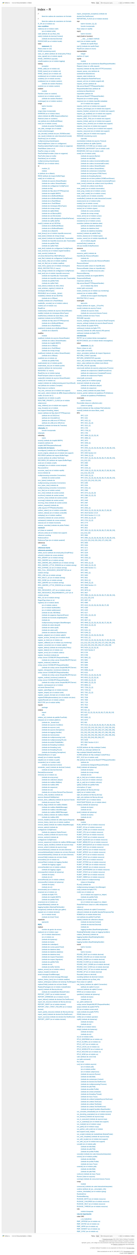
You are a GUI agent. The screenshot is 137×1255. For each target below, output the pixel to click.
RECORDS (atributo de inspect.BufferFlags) (53, 455)
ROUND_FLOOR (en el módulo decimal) (91, 962)
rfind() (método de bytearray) (87, 767)
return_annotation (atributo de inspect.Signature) (93, 353)
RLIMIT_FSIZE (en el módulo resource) (90, 837)
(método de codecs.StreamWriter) (92, 168)
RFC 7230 (84, 690)
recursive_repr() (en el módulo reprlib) (51, 470)
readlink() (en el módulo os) (47, 358)
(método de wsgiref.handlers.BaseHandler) (95, 1109)
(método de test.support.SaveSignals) (94, 296)
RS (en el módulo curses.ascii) (87, 1009)
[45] (96, 735)
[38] (106, 732)
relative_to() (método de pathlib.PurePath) (52, 717)
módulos (126, 3)
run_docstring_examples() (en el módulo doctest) (94, 1114)
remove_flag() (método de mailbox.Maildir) (52, 805)
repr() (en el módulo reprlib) (86, 41)
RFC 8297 (84, 715)
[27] (103, 645)
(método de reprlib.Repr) (89, 44)
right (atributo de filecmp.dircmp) (88, 790)
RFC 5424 (84, 647)
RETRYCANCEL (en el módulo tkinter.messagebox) (95, 341)
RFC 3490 (84, 565)
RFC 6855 (84, 682)
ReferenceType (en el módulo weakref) (51, 540)
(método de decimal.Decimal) (52, 39)
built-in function (47, 106)
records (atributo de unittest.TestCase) (51, 458)
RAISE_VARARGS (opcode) (48, 59)
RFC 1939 (84, 443)
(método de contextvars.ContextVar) (93, 171)
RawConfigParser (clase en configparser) (52, 143)
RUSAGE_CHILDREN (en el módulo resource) (93, 1201)
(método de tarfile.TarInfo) (51, 967)
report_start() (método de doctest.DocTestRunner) (55, 1014)
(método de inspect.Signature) (52, 959)
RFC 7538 (84, 697)
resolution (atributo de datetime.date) (89, 223)
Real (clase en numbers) (46, 388)
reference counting (44, 535)
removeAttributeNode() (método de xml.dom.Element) (56, 852)
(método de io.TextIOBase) (51, 203)
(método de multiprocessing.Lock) (53, 737)
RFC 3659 (84, 588)
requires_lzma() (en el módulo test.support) (92, 126)
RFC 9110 (84, 725)
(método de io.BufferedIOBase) (52, 196)
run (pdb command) (84, 1059)
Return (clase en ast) (84, 348)
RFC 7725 (84, 702)
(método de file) (47, 188)
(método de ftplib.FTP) (49, 894)
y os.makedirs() (86, 1219)
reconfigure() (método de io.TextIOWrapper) (53, 450)
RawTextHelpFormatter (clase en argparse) (53, 153)
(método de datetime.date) (51, 949)
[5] (100, 448)
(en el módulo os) (48, 937)
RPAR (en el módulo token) (86, 992)
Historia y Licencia (118, 1244)
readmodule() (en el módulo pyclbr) (50, 363)
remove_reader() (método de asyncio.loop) (52, 834)
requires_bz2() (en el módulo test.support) (91, 106)
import (44, 712)
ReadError (41, 308)
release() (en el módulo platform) (49, 720)
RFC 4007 (84, 600)
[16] (99, 480)
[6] (103, 448)
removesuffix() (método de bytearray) (51, 882)
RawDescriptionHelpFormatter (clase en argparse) (55, 146)
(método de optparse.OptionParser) (54, 832)
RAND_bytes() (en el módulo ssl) (49, 71)
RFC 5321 (84, 637)
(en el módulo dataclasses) (51, 934)
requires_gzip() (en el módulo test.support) (91, 116)
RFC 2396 (84, 495)
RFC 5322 (84, 640)
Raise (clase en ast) (45, 49)
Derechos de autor (108, 1239)
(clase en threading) (88, 882)
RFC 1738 (84, 430)
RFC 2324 (84, 485)
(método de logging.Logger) (51, 864)
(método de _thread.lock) (50, 722)
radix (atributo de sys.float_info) (49, 34)
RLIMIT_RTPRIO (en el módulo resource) (91, 862)
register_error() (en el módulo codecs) (51, 652)
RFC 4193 (84, 610)
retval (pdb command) (84, 378)
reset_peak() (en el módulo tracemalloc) (90, 188)
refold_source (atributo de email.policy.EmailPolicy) (55, 553)
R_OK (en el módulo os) (46, 24)
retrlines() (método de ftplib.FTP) (88, 333)
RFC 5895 (84, 665)
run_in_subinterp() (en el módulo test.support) (93, 1122)
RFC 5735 (84, 652)
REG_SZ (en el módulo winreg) (49, 597)
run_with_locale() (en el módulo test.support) (92, 1139)
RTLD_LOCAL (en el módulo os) (88, 1047)
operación (45, 922)
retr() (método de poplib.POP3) (87, 325)
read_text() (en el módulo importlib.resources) (54, 273)
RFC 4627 (84, 620)
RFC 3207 (84, 550)
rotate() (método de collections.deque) (90, 919)
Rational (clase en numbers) (47, 118)
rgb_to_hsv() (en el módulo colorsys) (89, 780)
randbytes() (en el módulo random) (50, 81)
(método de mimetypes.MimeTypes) (54, 206)
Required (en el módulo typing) (87, 98)
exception (45, 66)
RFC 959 (84, 745)
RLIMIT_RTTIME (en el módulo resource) (91, 864)
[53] (89, 737)
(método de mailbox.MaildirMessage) (54, 807)
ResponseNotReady (84, 278)
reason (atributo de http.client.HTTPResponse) (54, 413)
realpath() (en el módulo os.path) (49, 398)
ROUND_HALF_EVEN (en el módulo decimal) (93, 967)
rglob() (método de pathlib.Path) (88, 785)
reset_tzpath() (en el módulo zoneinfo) (90, 196)
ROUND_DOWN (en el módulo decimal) (91, 959)
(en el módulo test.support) (90, 103)
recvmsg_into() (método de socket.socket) (52, 503)
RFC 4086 (84, 602)
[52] (85, 737)
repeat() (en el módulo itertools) (49, 912)
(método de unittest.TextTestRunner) (93, 1106)
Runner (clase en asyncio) (86, 1176)
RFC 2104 (84, 468)
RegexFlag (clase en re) (46, 600)
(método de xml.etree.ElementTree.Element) (57, 792)
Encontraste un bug (129, 1251)
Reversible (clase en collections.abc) (89, 403)
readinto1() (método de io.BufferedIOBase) (52, 328)
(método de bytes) (48, 874)
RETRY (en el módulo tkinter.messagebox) (91, 338)
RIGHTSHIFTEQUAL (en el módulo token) (91, 802)
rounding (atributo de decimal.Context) (90, 977)
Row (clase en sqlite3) (84, 982)
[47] (103, 735)
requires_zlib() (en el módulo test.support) (91, 133)
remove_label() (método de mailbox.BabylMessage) (56, 825)
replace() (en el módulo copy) (48, 932)
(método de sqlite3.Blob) (50, 211)
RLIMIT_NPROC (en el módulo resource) (91, 852)
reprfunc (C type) (83, 56)
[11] (82, 450)
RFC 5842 (84, 657)
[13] (89, 450)
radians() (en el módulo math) (48, 29)
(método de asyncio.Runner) (90, 1074)
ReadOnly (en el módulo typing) (49, 373)
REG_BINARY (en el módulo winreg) (50, 558)
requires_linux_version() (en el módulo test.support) (95, 123)
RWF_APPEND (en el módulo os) (88, 1221)
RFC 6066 (84, 670)
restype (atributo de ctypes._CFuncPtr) (90, 306)
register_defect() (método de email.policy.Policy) (54, 647)
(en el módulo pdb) (87, 1067)
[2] (95, 24)
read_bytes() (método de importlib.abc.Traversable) (55, 238)
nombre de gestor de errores (52, 929)
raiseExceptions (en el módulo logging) (51, 61)
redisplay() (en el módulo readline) (50, 515)
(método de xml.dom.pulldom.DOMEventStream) (98, 178)
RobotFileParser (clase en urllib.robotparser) (92, 904)
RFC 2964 (84, 535)
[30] (113, 730)
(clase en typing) (86, 405)
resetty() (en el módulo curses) (87, 203)
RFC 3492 (84, 573)
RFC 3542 (84, 580)
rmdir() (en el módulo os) (85, 892)
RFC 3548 (84, 582)
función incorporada (49, 430)
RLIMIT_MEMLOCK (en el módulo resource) (92, 842)
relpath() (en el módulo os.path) (49, 760)
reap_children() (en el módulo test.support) (52, 405)
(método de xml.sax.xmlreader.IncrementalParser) (98, 181)
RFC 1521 (84, 423)
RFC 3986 (84, 595)
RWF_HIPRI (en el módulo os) (87, 1226)
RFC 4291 (84, 615)
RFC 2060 (84, 463)
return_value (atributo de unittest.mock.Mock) (92, 363)
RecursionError (43, 468)
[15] (96, 480)
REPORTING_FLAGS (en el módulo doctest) (92, 19)
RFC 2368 (84, 490)
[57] (103, 737)
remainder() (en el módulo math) (49, 762)
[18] (106, 540)
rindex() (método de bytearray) (87, 805)
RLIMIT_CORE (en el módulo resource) (90, 830)
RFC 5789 (84, 655)
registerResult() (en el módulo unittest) (51, 700)
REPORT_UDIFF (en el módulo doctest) (52, 1019)
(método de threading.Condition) (53, 745)
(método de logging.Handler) (52, 732)
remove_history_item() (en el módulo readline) (54, 822)
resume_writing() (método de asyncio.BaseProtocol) (95, 323)
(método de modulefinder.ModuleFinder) (56, 992)
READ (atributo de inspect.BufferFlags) (51, 176)
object (44, 108)
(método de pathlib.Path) (50, 243)
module (44, 91)
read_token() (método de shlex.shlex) (51, 286)
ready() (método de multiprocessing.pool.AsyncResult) (56, 383)
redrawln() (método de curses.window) (51, 518)
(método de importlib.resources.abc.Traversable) (58, 241)
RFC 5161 (84, 630)
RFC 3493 (84, 575)
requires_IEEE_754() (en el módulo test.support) (93, 118)
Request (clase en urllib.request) (88, 66)
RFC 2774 (84, 523)
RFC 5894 (84, 662)
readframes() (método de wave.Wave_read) (53, 316)
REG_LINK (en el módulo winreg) (49, 575)
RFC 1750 (84, 433)
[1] (51, 46)
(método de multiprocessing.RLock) (54, 740)
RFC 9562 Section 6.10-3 (89, 742)
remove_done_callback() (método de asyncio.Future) (56, 800)
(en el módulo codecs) (49, 605)
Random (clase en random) (47, 93)
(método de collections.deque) (52, 780)
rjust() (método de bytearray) (87, 812)
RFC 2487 (84, 503)
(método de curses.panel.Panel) (53, 947)
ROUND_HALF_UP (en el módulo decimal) (92, 969)
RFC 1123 (84, 415)
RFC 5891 (84, 660)
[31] (82, 732)
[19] (110, 540)
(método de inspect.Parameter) (52, 957)
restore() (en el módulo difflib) (87, 293)
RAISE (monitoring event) (47, 51)
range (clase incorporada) (47, 111)
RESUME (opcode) (83, 318)
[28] (106, 645)
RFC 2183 (84, 475)
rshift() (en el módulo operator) (87, 1017)
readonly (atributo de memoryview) (50, 368)
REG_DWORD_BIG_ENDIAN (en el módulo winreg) (56, 563)
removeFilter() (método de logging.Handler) (53, 862)
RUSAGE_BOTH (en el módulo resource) (91, 1199)
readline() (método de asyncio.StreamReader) (54, 338)
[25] (96, 645)
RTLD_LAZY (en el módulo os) (87, 1044)
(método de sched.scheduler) (91, 1092)
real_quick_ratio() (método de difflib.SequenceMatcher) (57, 393)
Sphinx (130, 1253)
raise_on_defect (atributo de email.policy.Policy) (54, 54)
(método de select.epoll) (50, 627)
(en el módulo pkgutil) (88, 241)
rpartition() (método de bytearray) (88, 994)
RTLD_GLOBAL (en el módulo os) (88, 1042)
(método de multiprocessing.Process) (94, 1084)
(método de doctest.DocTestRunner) (93, 1082)
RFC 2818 (84, 525)
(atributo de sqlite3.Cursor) (90, 987)
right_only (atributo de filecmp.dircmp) (90, 797)
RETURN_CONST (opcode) (86, 355)
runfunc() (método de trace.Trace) (88, 1174)
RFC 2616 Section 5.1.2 (89, 515)
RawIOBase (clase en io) (46, 148)
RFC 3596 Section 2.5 (88, 585)
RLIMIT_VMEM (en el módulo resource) (90, 877)
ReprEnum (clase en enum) (86, 49)
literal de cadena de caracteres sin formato (56, 16)
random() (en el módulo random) (49, 96)
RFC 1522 (84, 425)
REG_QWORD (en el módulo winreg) (51, 582)
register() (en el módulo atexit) (48, 602)
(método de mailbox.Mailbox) (52, 782)
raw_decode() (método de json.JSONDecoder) (54, 133)
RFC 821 (84, 710)
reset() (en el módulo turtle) (86, 153)
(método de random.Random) (52, 84)
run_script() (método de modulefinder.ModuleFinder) (95, 1134)
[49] (110, 735)
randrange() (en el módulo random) (50, 101)
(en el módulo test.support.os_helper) (94, 894)
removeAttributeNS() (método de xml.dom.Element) (56, 854)
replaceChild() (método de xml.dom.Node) (52, 984)
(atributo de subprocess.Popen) (92, 375)
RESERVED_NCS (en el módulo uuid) (90, 151)
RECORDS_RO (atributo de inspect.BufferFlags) (55, 460)
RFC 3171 (84, 548)
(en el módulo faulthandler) (51, 607)
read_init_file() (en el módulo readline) (51, 263)
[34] (92, 732)
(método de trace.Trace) (89, 1097)
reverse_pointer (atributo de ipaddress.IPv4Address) (95, 393)
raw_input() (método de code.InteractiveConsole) (55, 136)
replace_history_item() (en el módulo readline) (54, 979)
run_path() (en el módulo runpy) (88, 1126)
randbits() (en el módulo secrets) (49, 78)
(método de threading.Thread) (91, 1094)
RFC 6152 (84, 672)
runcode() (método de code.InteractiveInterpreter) (94, 1154)
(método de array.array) (50, 777)
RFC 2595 (84, 508)
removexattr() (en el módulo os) (49, 889)
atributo (44, 545)
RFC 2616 (84, 510)
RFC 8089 (84, 707)
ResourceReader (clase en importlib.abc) (91, 268)
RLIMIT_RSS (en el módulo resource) (90, 859)
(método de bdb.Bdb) (88, 158)
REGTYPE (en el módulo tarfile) (49, 702)
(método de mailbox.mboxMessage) (54, 810)
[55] (96, 737)
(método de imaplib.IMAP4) (51, 193)
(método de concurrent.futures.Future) (94, 313)
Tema (97, 3)
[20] (113, 642)
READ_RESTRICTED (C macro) (49, 268)
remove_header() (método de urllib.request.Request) (56, 820)
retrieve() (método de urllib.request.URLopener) (93, 330)
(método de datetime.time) (51, 954)
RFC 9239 (84, 740)
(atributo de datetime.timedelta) (91, 231)
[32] (85, 732)
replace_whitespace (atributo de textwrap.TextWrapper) (57, 982)
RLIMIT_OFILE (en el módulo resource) (90, 857)
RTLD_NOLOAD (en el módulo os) (89, 1052)
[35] (96, 732)
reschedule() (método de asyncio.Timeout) (91, 141)
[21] (82, 645)
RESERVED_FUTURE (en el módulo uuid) (91, 146)
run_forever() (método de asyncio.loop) (90, 1116)
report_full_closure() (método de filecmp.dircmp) (54, 1002)
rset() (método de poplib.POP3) (88, 1012)
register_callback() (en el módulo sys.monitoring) (55, 642)
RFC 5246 (84, 632)
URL (43, 715)
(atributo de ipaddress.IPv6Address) (93, 395)
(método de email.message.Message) (55, 977)
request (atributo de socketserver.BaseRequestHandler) (96, 64)
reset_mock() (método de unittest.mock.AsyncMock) (95, 183)
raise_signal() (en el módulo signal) (50, 56)
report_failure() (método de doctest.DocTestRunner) (56, 999)
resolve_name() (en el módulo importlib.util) (92, 238)
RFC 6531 (84, 675)
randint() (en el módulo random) (49, 86)
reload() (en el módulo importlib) (49, 757)
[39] (110, 732)
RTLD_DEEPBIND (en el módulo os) (89, 1039)
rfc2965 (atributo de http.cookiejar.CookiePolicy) (93, 755)
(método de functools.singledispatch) (54, 617)
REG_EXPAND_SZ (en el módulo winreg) (52, 568)
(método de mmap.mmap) (51, 208)
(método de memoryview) (50, 735)
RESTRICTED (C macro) (85, 298)
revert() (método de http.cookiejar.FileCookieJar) (93, 408)
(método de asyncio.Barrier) (90, 156)
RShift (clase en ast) (84, 1014)
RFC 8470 (84, 720)
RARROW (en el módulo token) (49, 113)
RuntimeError (81, 1194)
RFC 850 (84, 722)
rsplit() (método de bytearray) (87, 1019)
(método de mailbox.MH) (50, 785)
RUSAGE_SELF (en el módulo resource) (91, 1204)
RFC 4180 (84, 607)
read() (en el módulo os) (46, 178)
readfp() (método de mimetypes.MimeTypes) (53, 313)
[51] (82, 737)
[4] (97, 435)
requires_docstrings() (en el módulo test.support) (94, 108)
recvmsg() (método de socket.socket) (51, 500)
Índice (30, 3)
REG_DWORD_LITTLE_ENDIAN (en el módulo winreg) (57, 565)
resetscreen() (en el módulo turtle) (88, 201)
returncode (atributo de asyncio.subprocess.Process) (95, 368)
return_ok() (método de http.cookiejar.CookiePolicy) (94, 360)
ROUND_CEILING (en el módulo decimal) (91, 957)
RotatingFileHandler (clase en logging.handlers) (93, 932)
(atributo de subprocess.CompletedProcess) (96, 373)
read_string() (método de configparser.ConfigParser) (56, 271)
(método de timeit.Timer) (50, 917)
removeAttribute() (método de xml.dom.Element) (54, 850)
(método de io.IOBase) (50, 298)
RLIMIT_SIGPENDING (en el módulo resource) (93, 869)
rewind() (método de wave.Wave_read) (90, 410)
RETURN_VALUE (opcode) (86, 365)
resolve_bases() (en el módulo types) (90, 236)
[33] (89, 732)
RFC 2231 (84, 478)
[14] (92, 473)
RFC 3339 (84, 560)
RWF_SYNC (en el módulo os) (87, 1231)
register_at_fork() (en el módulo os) (50, 640)
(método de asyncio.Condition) (52, 725)
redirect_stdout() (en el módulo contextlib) (52, 513)
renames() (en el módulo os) (48, 902)
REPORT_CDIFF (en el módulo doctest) (52, 994)
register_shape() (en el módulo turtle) (51, 692)
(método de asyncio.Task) (51, 802)
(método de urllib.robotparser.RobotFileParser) (58, 218)
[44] (92, 735)
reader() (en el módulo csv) (47, 306)
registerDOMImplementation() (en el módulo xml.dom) (56, 697)
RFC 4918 (84, 625)
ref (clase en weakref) (45, 530)
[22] (85, 645)
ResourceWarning (83, 273)
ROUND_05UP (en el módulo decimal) (90, 954)
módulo (44, 171)
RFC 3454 (84, 563)
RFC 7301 (84, 692)
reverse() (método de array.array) (88, 383)
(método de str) (47, 877)
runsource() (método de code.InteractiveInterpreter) (94, 1186)
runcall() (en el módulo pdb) (86, 1144)
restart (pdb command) (85, 288)
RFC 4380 (84, 617)
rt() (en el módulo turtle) (85, 1037)
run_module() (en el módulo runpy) (89, 1124)
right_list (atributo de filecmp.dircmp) (89, 795)
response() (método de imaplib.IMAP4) (90, 276)
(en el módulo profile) (88, 1069)
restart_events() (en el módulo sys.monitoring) (93, 291)
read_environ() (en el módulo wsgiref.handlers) (54, 251)
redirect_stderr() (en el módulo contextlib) (52, 510)
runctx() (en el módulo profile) (87, 1156)
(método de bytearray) (49, 939)
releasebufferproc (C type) (47, 755)
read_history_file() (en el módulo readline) (52, 261)
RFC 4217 (84, 613)
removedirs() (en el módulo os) (48, 859)
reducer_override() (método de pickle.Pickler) (53, 525)
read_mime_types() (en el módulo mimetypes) (54, 266)
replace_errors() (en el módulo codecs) (51, 969)
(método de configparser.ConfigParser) (55, 186)
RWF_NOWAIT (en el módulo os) (88, 1229)
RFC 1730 (84, 428)
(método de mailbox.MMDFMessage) (54, 812)
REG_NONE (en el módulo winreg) (50, 580)
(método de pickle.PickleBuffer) (52, 126)
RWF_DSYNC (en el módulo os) (88, 1224)
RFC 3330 (84, 558)
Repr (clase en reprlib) (84, 29)
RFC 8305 (84, 717)
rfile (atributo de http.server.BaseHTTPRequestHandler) (96, 760)
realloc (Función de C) (45, 395)
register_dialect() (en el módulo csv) (50, 650)
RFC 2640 (84, 518)
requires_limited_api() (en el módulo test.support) (94, 121)
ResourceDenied (82, 263)
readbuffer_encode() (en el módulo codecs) (53, 303)
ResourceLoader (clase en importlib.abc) (91, 266)
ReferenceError (43, 538)
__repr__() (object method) (90, 39)
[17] (103, 540)
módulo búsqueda (87, 1211)
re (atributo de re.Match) (46, 173)
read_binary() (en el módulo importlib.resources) (54, 233)
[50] (113, 735)
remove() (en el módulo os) (47, 775)
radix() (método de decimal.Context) (50, 36)
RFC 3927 (84, 593)
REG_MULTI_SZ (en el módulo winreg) (51, 578)
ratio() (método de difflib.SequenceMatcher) (53, 116)
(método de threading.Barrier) (91, 176)
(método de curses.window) (90, 211)
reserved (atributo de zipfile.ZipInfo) (89, 143)
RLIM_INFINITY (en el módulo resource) (91, 825)
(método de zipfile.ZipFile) (51, 221)
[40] (113, 732)
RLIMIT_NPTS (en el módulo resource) (90, 854)
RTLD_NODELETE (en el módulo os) (90, 1049)
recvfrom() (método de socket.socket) (51, 495)
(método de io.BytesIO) (50, 231)
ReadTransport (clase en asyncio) (49, 375)
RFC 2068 (84, 465)
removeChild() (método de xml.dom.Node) (52, 857)
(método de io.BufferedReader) (52, 198)
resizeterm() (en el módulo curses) (89, 221)
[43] (89, 735)
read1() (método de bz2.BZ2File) (49, 223)
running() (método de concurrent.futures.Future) (93, 1179)
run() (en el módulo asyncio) (86, 1064)
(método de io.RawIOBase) (51, 201)
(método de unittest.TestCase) (91, 1102)
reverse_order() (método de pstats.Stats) (91, 390)
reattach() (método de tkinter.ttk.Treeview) (52, 425)
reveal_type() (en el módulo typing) (89, 380)
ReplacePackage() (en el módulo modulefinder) (54, 987)
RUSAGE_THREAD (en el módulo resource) (92, 1206)
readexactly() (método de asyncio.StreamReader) (55, 311)
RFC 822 (84, 712)
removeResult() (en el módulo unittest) (51, 879)
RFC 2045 (84, 448)
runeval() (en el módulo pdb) (86, 1166)
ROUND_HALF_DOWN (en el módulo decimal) (93, 964)
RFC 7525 (84, 695)
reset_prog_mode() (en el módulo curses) (91, 191)
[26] (99, 645)
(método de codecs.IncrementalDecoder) (95, 161)
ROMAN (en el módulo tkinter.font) (89, 914)
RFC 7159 (84, 687)
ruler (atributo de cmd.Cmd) (86, 1057)
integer (83, 54)
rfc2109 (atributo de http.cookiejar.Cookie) (91, 747)
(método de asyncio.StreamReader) (54, 181)
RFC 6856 (84, 685)
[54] (92, 737)
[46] (99, 735)
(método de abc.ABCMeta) (51, 613)
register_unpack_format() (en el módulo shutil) (54, 695)
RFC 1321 (84, 418)
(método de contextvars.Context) (92, 1079)
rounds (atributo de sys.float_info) (88, 979)
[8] (108, 448)
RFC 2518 (84, 505)
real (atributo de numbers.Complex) (50, 385)
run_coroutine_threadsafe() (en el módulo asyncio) (94, 1111)
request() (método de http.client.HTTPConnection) (94, 69)
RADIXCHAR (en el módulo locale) (50, 41)
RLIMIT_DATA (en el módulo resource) (90, 834)
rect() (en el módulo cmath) (47, 463)
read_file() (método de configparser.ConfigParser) (55, 258)
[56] (99, 737)
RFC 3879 (84, 590)
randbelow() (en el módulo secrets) (50, 76)
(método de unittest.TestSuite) (91, 1104)
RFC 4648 (84, 622)
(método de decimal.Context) (52, 765)
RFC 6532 (84, 677)
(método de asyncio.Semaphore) (53, 730)
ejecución (84, 303)
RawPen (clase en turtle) (46, 151)
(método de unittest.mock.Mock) (92, 186)
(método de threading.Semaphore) (54, 752)
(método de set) (47, 790)
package (45, 707)
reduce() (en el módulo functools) (49, 523)
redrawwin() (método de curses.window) (52, 520)
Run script (80, 1062)
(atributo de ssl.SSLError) (50, 415)
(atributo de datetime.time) (90, 228)
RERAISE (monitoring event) (87, 136)
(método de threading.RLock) (52, 750)
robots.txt (80, 907)
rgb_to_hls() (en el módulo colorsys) (89, 777)
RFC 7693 (84, 700)
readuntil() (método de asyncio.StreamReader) (54, 378)
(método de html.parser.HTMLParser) (94, 173)
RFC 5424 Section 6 (88, 650)
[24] (92, 645)
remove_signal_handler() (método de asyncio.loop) (55, 845)
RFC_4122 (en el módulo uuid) (87, 757)
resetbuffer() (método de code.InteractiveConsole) (94, 198)
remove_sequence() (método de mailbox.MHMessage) (57, 842)
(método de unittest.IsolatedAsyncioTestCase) (97, 1099)
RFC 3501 (84, 578)
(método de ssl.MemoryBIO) (51, 213)
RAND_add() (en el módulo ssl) (49, 69)
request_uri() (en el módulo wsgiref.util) (90, 81)
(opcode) (84, 138)
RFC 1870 (84, 440)
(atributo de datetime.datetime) (91, 226)
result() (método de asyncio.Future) (89, 308)
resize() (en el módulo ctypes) (87, 208)
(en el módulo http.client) (89, 286)
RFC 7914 (84, 705)
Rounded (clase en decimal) (86, 974)
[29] (110, 645)
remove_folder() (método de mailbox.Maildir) (53, 815)
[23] (89, 645)
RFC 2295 (84, 483)
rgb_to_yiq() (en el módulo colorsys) (89, 782)
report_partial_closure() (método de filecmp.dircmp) (55, 1012)
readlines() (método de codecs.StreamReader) (54, 353)
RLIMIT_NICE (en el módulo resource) (90, 847)
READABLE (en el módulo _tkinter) (50, 293)
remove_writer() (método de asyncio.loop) (52, 847)
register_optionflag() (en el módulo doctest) (53, 690)
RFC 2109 (84, 470)
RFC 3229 (84, 553)
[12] (85, 450)
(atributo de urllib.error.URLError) (53, 423)
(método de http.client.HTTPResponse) (55, 191)
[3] (95, 435)
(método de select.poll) (50, 630)
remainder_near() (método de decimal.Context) (54, 767)
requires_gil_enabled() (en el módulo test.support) (94, 113)
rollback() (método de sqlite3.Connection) (91, 909)
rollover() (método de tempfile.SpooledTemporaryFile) (95, 912)
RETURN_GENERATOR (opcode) (89, 358)
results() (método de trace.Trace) (88, 316)
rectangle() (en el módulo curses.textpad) (52, 465)
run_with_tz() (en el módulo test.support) (91, 1141)
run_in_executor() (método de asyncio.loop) (92, 1119)
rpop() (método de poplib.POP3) (88, 1007)
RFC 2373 (84, 493)
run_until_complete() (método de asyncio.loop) (93, 1136)
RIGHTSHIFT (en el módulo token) (89, 800)
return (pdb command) (84, 350)
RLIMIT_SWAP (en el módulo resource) (90, 874)
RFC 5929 (84, 667)
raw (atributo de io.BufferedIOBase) (50, 121)
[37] (103, 732)
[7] (105, 448)
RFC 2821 (84, 528)
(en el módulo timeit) (49, 914)
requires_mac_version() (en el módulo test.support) (94, 128)
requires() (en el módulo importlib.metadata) (92, 101)
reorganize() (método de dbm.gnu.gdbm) (52, 909)
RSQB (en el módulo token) (86, 1027)
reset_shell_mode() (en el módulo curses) (91, 193)
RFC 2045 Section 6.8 (88, 453)
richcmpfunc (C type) (84, 787)
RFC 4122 (84, 605)
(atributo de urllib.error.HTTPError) (54, 420)
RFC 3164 (84, 545)
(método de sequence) (49, 787)
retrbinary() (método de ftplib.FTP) (88, 328)
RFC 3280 (84, 555)
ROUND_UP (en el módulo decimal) (89, 972)
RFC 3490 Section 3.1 (88, 568)
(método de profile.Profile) (90, 1089)
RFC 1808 (84, 435)
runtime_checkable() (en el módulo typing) (91, 1191)
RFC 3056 (84, 543)
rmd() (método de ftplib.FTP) (87, 889)
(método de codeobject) (50, 944)
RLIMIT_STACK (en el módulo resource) (91, 872)
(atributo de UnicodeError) (51, 418)
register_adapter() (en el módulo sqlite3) (52, 635)
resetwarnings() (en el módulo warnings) (91, 206)
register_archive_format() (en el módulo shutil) (54, 637)
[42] (85, 735)
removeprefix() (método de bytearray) (51, 872)
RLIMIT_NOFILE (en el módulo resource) (91, 850)
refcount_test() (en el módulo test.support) (52, 533)
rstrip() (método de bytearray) (87, 1029)
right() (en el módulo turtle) (86, 792)
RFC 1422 (84, 420)
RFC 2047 (84, 458)
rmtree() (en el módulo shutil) (87, 899)
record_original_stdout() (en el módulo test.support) (55, 453)
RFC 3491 (84, 570)
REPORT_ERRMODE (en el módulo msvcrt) (53, 997)
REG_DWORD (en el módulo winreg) (51, 560)
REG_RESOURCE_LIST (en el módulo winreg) (54, 590)
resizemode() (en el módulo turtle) (88, 218)
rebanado (41, 433)
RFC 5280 (84, 635)
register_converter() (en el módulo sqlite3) (52, 645)
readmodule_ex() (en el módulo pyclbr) (51, 365)
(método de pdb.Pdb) (88, 1087)
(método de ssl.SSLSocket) (51, 216)
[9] (110, 448)
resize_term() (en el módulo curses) (89, 216)
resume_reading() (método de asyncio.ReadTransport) (96, 321)
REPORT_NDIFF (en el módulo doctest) (52, 1004)
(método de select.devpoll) (51, 625)
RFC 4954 (84, 627)
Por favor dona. (130, 1248)
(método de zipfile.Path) (50, 246)
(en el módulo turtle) (49, 31)
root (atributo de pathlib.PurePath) (88, 917)
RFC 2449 (84, 500)
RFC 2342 (84, 488)
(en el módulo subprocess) (90, 1072)
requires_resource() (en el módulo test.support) (93, 131)
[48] (106, 735)
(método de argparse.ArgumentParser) (55, 615)
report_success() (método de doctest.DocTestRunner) (56, 1017)
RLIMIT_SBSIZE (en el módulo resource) (91, 867)
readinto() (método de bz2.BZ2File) (50, 318)
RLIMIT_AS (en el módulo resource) (89, 827)
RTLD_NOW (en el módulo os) (87, 1054)
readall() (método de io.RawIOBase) (50, 301)
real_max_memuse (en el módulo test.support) (54, 390)
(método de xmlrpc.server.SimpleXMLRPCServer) (59, 660)
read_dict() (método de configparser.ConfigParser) (55, 248)
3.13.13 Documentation (19, 3)
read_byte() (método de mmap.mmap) (51, 236)
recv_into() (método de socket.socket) (51, 493)
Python (6, 3)
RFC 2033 (84, 445)
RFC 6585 (84, 680)
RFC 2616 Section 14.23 (89, 513)
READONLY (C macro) (46, 370)
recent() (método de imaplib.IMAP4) (50, 440)
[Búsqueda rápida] (111, 3)
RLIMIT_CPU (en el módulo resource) (90, 832)
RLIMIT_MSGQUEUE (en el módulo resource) (93, 845)
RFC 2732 (84, 520)
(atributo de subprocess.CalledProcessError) (96, 370)
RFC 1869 (84, 438)
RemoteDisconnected (45, 772)
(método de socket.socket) (51, 478)
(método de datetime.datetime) (52, 952)
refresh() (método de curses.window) (50, 555)
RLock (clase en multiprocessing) (88, 879)
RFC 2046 (84, 455)
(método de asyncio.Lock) (51, 727)
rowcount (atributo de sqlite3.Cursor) (89, 989)
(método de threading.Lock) (51, 747)
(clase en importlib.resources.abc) (92, 271)
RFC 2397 (84, 498)
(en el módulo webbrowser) (51, 610)
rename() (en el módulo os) (47, 892)
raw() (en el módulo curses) (47, 123)
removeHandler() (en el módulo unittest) (52, 867)
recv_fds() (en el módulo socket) (49, 490)
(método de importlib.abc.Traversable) (55, 276)
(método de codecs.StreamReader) (54, 183)
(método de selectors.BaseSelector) (54, 632)
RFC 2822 (84, 530)
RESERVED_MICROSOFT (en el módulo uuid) (93, 148)
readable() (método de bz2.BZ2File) (50, 296)
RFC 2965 (84, 538)
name (44, 438)
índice (132, 3)
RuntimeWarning (82, 1196)
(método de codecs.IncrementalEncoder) (95, 163)
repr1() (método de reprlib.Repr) (88, 46)
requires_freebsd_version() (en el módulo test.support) (96, 111)
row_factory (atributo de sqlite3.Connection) (92, 984)
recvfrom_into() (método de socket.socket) (52, 498)
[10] (113, 448)
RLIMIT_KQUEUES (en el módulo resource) (92, 840)
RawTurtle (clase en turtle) (47, 156)
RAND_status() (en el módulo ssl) (49, 73)
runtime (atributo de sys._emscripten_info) (91, 1189)
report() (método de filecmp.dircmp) (50, 989)
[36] (99, 732)
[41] (82, 735)
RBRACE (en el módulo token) (48, 163)
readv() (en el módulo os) (46, 380)
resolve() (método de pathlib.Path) (88, 233)
